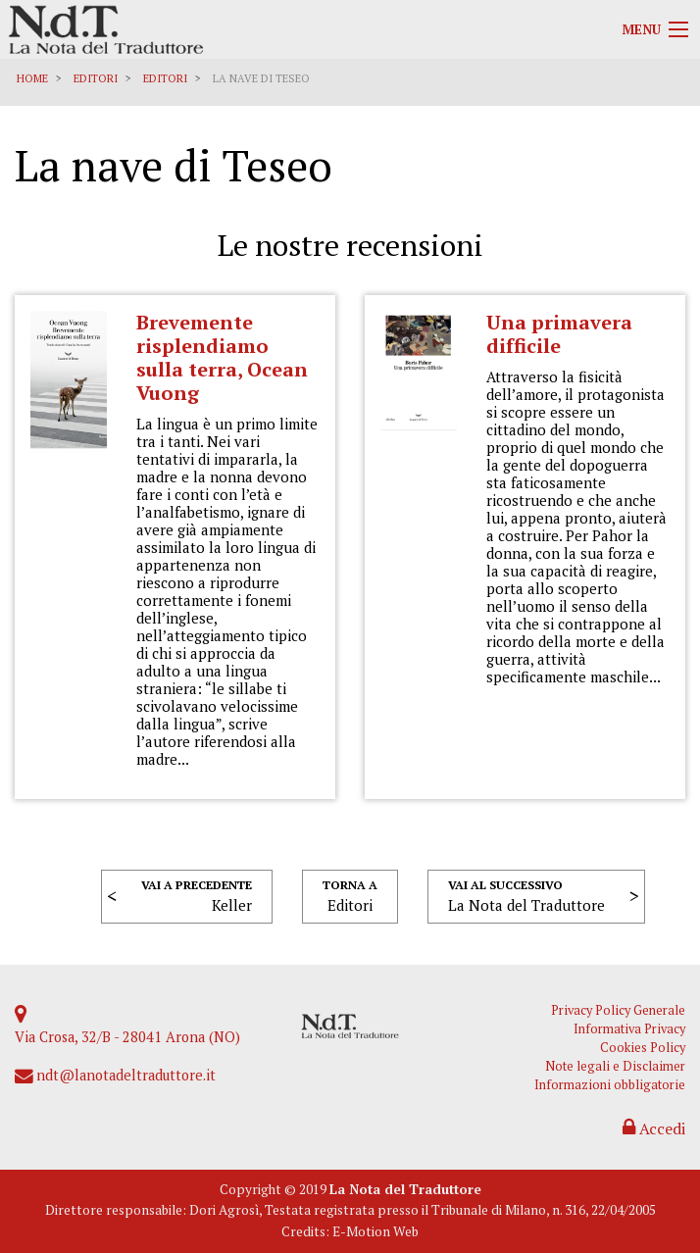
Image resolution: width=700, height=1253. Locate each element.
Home (32, 78)
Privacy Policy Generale (618, 1010)
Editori (96, 78)
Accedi (654, 1128)
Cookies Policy (642, 1047)
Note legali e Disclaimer (615, 1066)
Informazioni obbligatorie (609, 1085)
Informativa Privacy (629, 1029)
